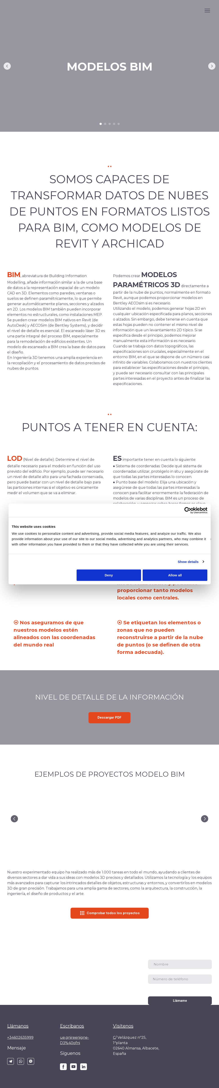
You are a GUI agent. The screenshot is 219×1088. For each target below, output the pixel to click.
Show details (188, 562)
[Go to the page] (25, 10)
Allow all (175, 575)
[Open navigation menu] (207, 10)
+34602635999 (20, 1037)
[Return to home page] (189, 1036)
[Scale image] (40, 818)
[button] (109, 717)
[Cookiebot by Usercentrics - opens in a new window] (187, 510)
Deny (109, 575)
